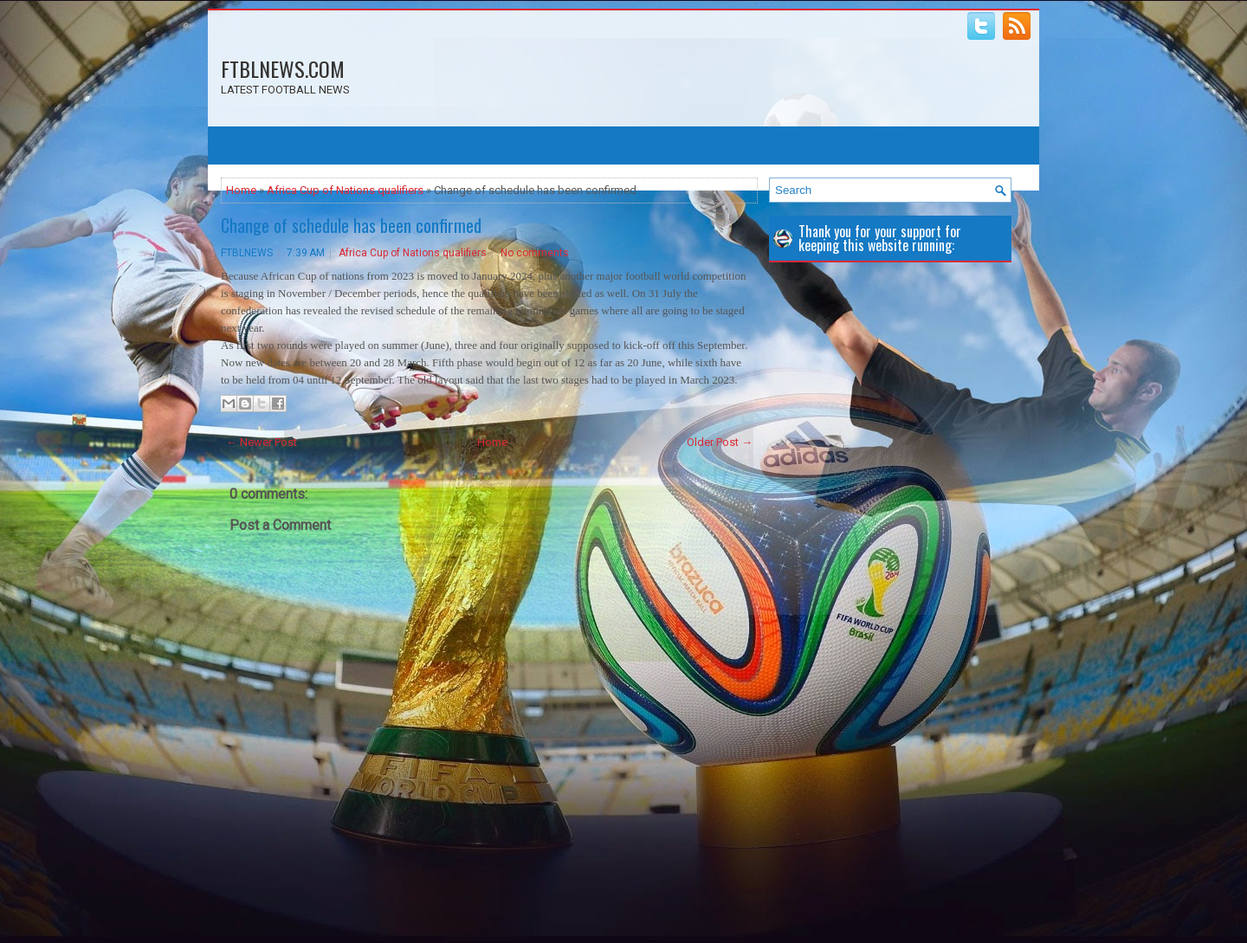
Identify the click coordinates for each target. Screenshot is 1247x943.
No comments (535, 253)
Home (241, 190)
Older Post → (720, 442)
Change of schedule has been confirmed (351, 225)
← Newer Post (261, 442)
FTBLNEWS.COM (283, 68)
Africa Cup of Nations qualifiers (345, 190)
